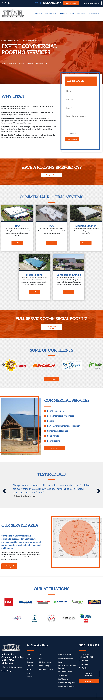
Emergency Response (65, 658)
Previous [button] (3, 364)
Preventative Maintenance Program (67, 667)
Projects (82, 14)
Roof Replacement (64, 655)
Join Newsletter (89, 681)
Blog (72, 14)
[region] (51, 365)
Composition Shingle (46, 669)
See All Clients (51, 379)
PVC (40, 658)
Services (63, 14)
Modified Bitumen (45, 662)
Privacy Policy (6, 671)
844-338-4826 (52, 3)
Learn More (17, 243)
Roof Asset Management (66, 683)
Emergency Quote (51, 175)
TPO (40, 655)
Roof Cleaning (63, 679)
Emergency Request (71, 3)
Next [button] (99, 364)
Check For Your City (9, 566)
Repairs (61, 662)
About (38, 14)
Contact (94, 14)
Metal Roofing (44, 666)
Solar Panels (62, 675)
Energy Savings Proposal (66, 686)
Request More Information (91, 3)
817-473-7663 (83, 664)
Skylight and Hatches (65, 672)
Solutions (50, 14)
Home (29, 655)
